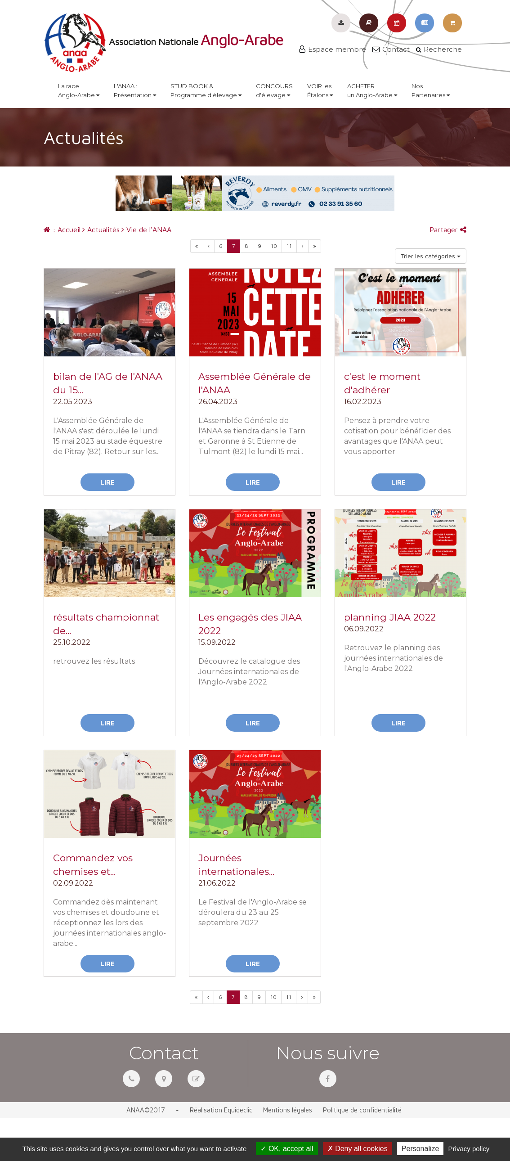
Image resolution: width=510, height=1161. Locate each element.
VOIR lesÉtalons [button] (320, 90)
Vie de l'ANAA (146, 229)
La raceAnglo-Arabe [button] (78, 90)
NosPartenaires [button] (431, 90)
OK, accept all (286, 1148)
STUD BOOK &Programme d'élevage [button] (206, 90)
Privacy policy (469, 1148)
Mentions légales (287, 1110)
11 (289, 246)
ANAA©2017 (145, 1110)
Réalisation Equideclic (221, 1110)
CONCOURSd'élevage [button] (274, 90)
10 (274, 246)
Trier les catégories (431, 256)
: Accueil (62, 229)
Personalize (420, 1148)
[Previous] (196, 246)
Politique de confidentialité (362, 1110)
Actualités (101, 229)
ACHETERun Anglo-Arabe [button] (372, 90)
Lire (107, 482)
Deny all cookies (357, 1148)
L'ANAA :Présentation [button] (135, 90)
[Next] (314, 246)
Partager (447, 229)
